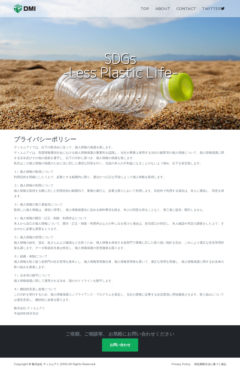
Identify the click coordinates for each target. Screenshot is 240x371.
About (162, 11)
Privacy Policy (181, 364)
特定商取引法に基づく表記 (210, 364)
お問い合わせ (120, 345)
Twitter (213, 11)
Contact (186, 11)
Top (145, 11)
